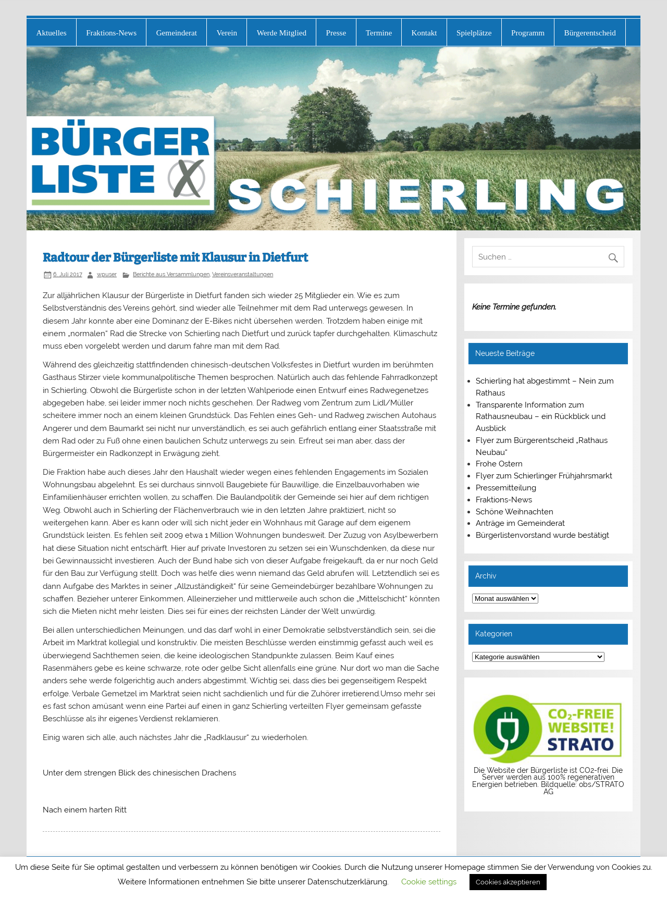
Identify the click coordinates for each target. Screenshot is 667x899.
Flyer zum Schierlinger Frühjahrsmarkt (544, 476)
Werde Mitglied (281, 32)
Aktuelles (51, 32)
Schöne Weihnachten (514, 511)
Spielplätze (473, 32)
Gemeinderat (176, 32)
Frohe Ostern (499, 464)
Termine (379, 32)
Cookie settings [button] (428, 881)
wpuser (107, 274)
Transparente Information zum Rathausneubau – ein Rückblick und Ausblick (541, 417)
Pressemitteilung (506, 487)
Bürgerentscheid (590, 32)
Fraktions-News (111, 32)
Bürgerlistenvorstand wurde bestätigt (542, 535)
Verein (227, 32)
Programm (528, 32)
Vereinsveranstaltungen (242, 274)
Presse (336, 32)
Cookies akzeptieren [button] (508, 882)
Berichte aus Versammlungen (171, 274)
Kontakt (424, 32)
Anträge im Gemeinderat (520, 523)
